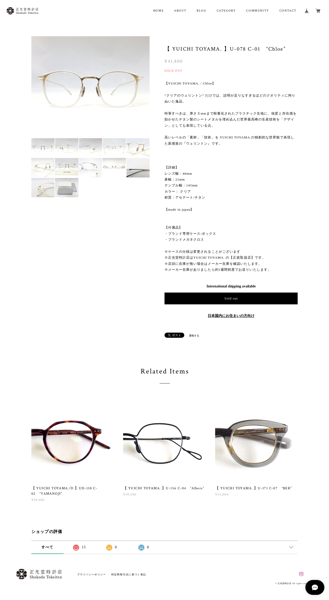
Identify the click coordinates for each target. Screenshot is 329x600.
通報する (194, 335)
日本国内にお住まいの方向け (231, 316)
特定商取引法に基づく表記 (128, 574)
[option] (90, 85)
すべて (47, 547)
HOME (158, 11)
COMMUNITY (257, 11)
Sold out (231, 298)
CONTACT (288, 11)
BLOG (201, 11)
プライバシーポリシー (91, 574)
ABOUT (180, 11)
